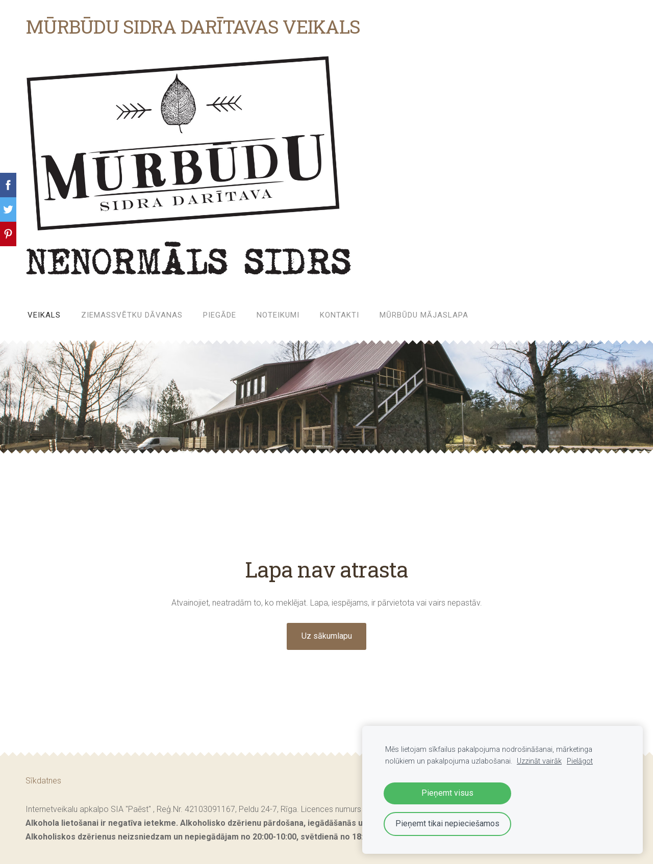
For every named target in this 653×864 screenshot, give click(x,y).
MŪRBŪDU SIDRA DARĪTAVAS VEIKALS (193, 26)
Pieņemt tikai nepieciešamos (447, 823)
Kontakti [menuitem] (339, 315)
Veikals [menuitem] (44, 315)
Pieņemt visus (447, 793)
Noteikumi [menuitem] (278, 315)
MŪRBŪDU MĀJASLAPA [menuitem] (424, 315)
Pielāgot (580, 761)
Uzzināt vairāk (539, 761)
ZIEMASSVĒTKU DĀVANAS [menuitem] (132, 315)
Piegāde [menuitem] (219, 315)
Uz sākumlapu (327, 636)
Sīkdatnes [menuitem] (43, 781)
